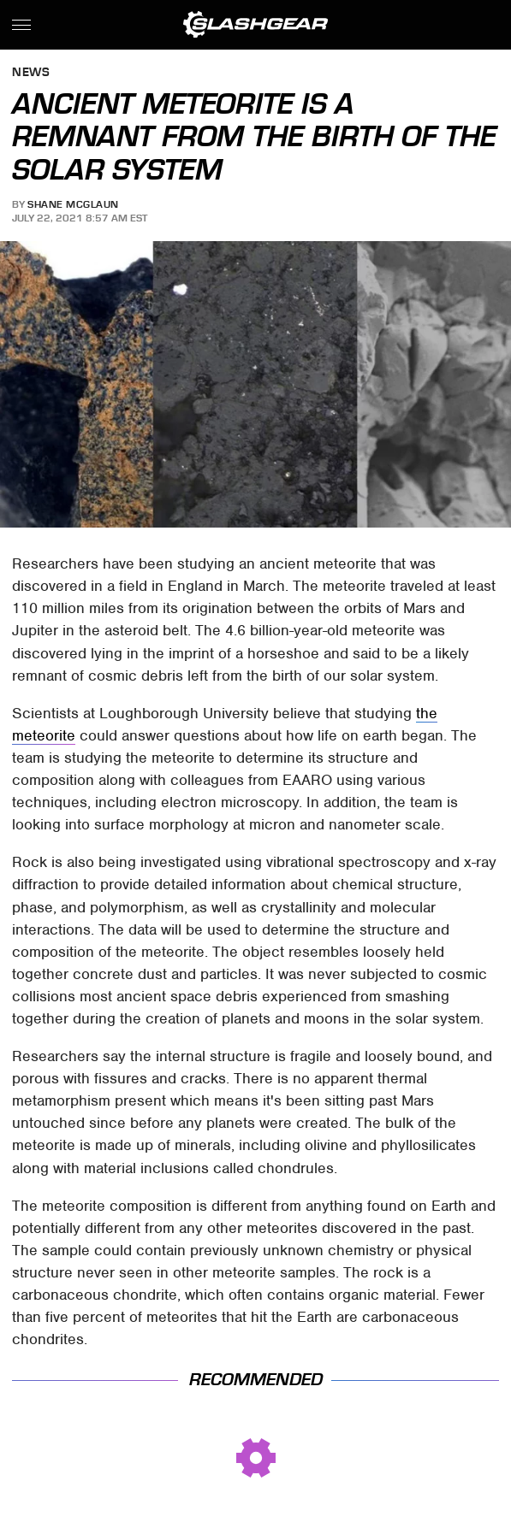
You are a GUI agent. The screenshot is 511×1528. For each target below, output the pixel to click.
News (31, 73)
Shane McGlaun (73, 204)
